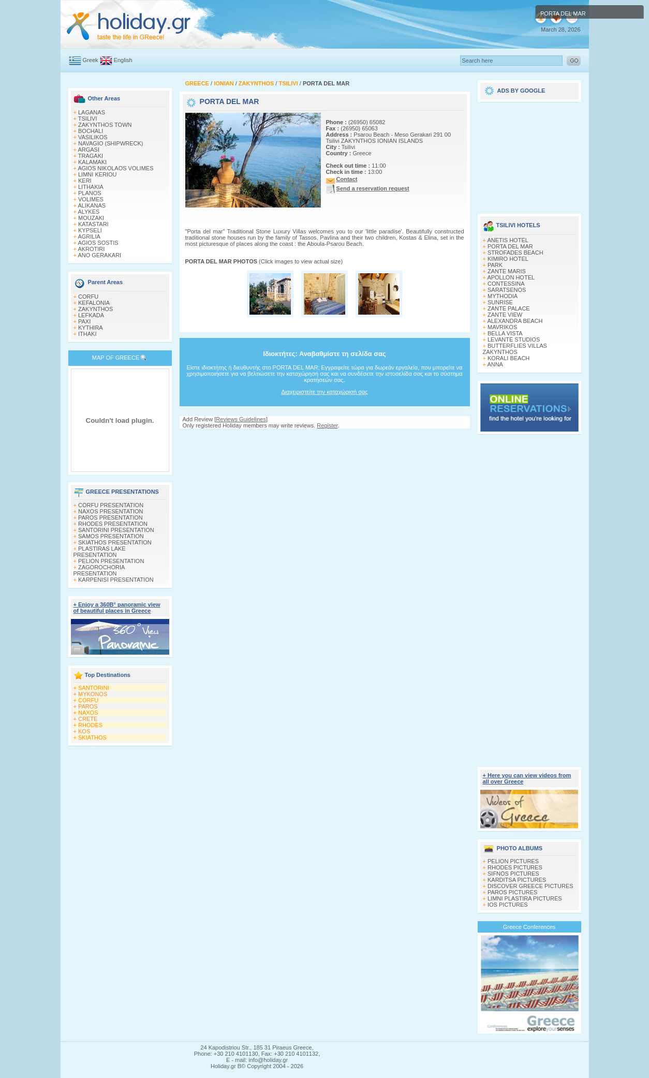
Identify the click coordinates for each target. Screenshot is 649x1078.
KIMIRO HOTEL (508, 259)
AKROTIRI (91, 249)
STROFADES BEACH (515, 252)
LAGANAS (91, 112)
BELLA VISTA (505, 333)
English (123, 60)
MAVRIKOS (502, 327)
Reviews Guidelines (241, 419)
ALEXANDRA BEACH (514, 321)
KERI (85, 181)
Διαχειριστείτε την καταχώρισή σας (324, 392)
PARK (495, 265)
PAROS (88, 706)
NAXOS (88, 713)
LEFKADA (91, 315)
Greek (90, 60)
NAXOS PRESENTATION (110, 511)
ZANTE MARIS (507, 271)
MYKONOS (92, 694)
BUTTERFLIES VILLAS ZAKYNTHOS (515, 349)
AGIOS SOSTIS (98, 243)
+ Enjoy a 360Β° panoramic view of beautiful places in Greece (116, 607)
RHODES (90, 725)
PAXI (84, 321)
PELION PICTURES (513, 861)
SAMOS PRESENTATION (111, 536)
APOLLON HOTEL (511, 277)
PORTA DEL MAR (510, 246)
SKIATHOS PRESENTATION (115, 542)
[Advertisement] (324, 438)
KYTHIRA (90, 327)
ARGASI (88, 149)
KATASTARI (93, 224)
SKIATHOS (92, 737)
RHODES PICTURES (515, 867)
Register (327, 425)
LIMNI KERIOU (97, 174)
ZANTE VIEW (505, 315)
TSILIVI (87, 118)
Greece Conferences (529, 927)
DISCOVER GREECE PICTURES (530, 886)
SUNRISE (500, 302)
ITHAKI (87, 334)
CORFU (88, 296)
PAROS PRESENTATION (110, 517)
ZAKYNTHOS (95, 309)
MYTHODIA (503, 296)
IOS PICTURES (508, 905)
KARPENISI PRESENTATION (116, 580)
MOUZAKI (91, 218)
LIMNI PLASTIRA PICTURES (525, 898)
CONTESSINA (506, 283)
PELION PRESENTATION (111, 561)
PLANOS (89, 193)
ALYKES (88, 212)
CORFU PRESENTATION (110, 505)
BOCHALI (90, 131)
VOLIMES (91, 199)
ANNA (495, 364)
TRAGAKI (90, 156)
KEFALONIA (94, 303)
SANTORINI (93, 688)
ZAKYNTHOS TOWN (105, 125)
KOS (84, 731)
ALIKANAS (92, 205)
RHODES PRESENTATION (113, 524)
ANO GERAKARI (99, 255)
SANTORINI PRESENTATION (116, 530)
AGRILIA (89, 236)
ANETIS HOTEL (507, 240)
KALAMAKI (92, 162)
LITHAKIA (91, 187)
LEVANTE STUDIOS (514, 339)
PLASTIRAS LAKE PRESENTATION (99, 551)
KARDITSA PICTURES (517, 880)
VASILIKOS (93, 137)
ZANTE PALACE (509, 308)
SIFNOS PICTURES (513, 873)
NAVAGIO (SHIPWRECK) (110, 143)
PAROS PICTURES (512, 892)
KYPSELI (90, 230)
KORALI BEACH (508, 358)
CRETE (87, 719)
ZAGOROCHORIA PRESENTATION (99, 570)
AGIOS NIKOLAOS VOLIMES (115, 168)
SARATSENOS (507, 290)
